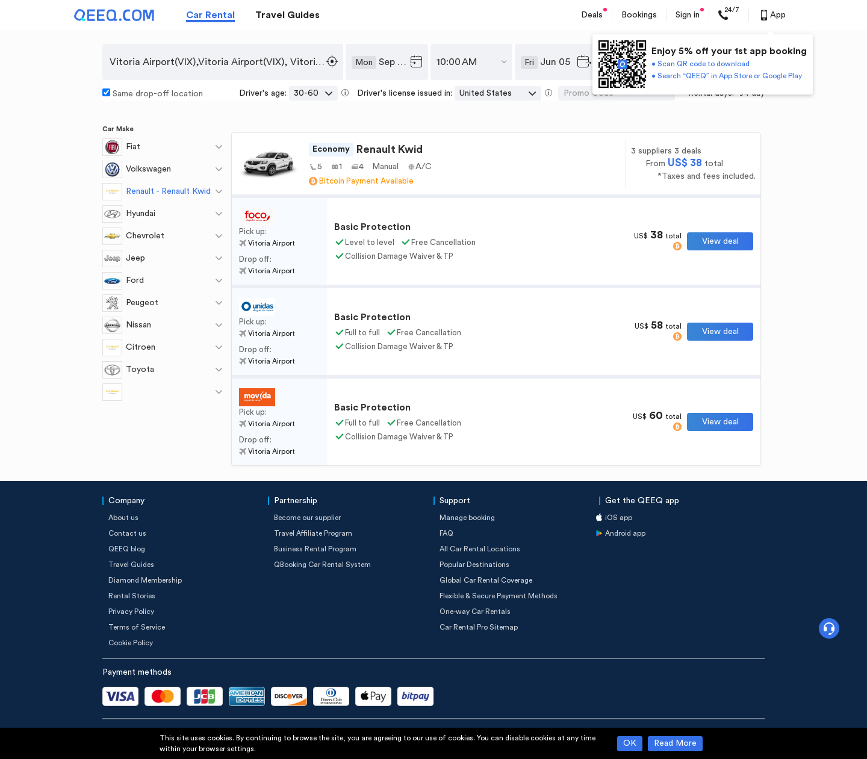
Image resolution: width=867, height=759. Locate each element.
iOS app (618, 517)
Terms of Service (136, 627)
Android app (625, 533)
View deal (720, 241)
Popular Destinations (474, 564)
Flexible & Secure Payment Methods (499, 595)
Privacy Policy (131, 611)
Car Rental (210, 15)
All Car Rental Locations (480, 549)
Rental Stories (131, 595)
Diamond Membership (145, 580)
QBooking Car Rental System (322, 564)
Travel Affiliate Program (313, 533)
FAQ (446, 533)
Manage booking (467, 517)
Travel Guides (287, 15)
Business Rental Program (315, 549)
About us (123, 517)
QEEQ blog (126, 549)
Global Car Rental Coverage (486, 580)
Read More (675, 743)
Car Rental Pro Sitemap (479, 627)
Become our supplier (307, 517)
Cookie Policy (130, 642)
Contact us (127, 533)
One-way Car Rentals (475, 611)
